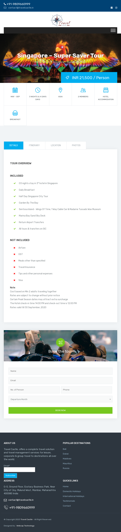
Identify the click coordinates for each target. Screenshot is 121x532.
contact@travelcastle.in (19, 7)
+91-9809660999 (17, 4)
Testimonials (69, 501)
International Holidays (73, 496)
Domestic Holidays (72, 491)
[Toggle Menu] (113, 30)
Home (37, 62)
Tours (47, 62)
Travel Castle (26, 519)
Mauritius (67, 463)
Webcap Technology (25, 526)
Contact (67, 506)
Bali (64, 449)
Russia (66, 468)
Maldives (67, 458)
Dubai (66, 454)
